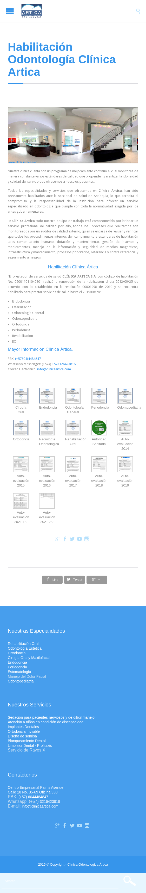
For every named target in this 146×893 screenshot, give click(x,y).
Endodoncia (17, 662)
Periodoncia (17, 667)
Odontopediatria (21, 681)
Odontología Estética (25, 648)
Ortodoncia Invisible (24, 731)
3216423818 (50, 801)
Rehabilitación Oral (23, 644)
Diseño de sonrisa (22, 736)
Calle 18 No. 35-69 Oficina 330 (32, 792)
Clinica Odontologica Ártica (87, 864)
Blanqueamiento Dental (27, 741)
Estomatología (19, 672)
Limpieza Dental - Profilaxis (30, 745)
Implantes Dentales (23, 727)
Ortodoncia (16, 653)
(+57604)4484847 (28, 359)
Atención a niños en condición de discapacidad (45, 722)
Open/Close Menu (10, 11)
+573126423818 (64, 364)
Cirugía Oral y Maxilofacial (29, 658)
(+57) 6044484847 (33, 797)
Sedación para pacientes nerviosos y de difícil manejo (51, 717)
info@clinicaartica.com (54, 369)
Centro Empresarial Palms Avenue (35, 787)
